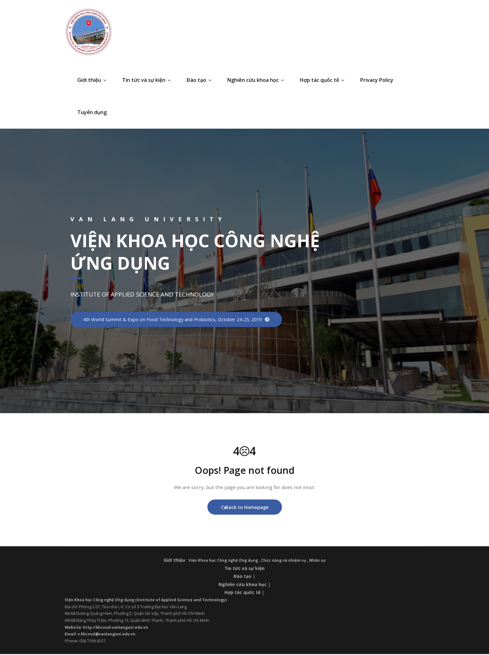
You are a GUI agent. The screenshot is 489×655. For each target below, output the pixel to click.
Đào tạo (199, 80)
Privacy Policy (376, 80)
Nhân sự (320, 561)
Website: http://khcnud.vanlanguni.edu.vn (109, 628)
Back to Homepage (244, 508)
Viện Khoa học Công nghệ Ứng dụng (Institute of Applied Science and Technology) (150, 600)
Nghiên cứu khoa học (255, 80)
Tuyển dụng (92, 112)
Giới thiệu (91, 80)
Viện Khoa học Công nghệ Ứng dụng (223, 561)
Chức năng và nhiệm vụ (285, 561)
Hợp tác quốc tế (322, 80)
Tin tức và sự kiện (146, 80)
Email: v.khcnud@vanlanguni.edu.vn (101, 635)
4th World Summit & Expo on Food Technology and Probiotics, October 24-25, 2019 (181, 319)
